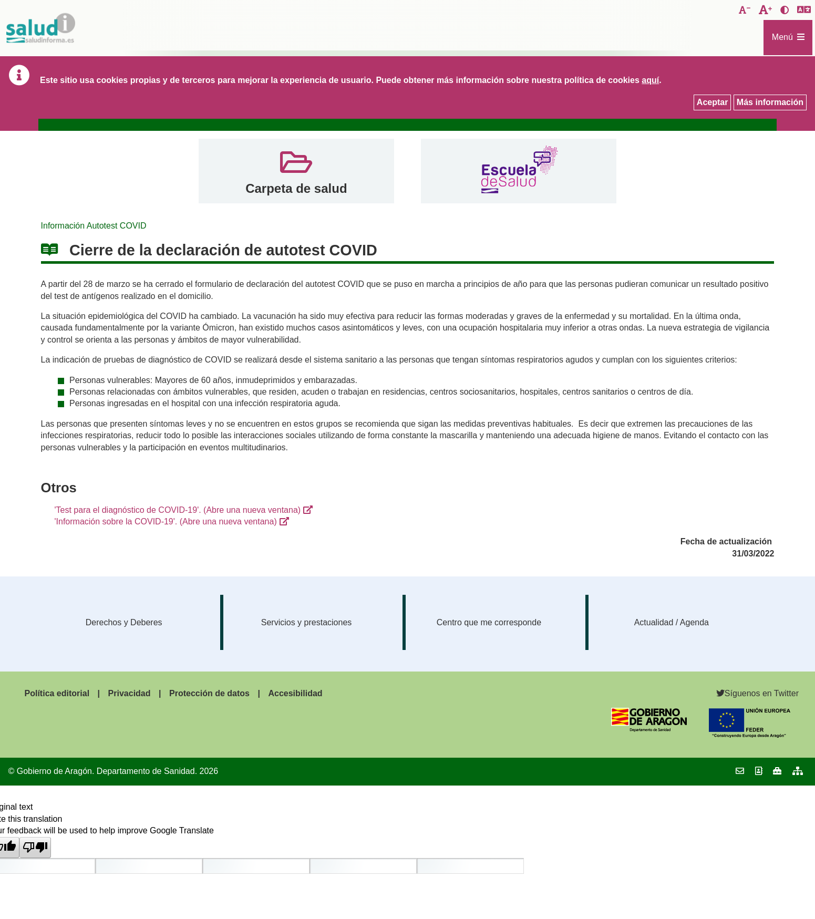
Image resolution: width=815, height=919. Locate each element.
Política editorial (57, 693)
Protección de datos (209, 693)
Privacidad (129, 693)
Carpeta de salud (296, 188)
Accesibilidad (295, 693)
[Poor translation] (35, 847)
